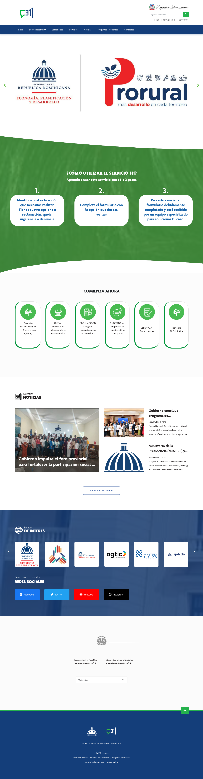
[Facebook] (27, 594)
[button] (186, 14)
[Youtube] (86, 594)
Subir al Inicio (184, 710)
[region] (101, 85)
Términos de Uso (80, 757)
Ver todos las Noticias (101, 490)
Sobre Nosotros (37, 29)
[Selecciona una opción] (101, 679)
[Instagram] (116, 594)
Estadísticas (57, 29)
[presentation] (8, 551)
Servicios (73, 29)
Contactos (184, 20)
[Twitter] (56, 594)
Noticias (88, 29)
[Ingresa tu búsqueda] (166, 14)
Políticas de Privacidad (99, 757)
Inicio (157, 20)
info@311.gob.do (102, 753)
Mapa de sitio (169, 20)
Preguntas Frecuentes (108, 29)
